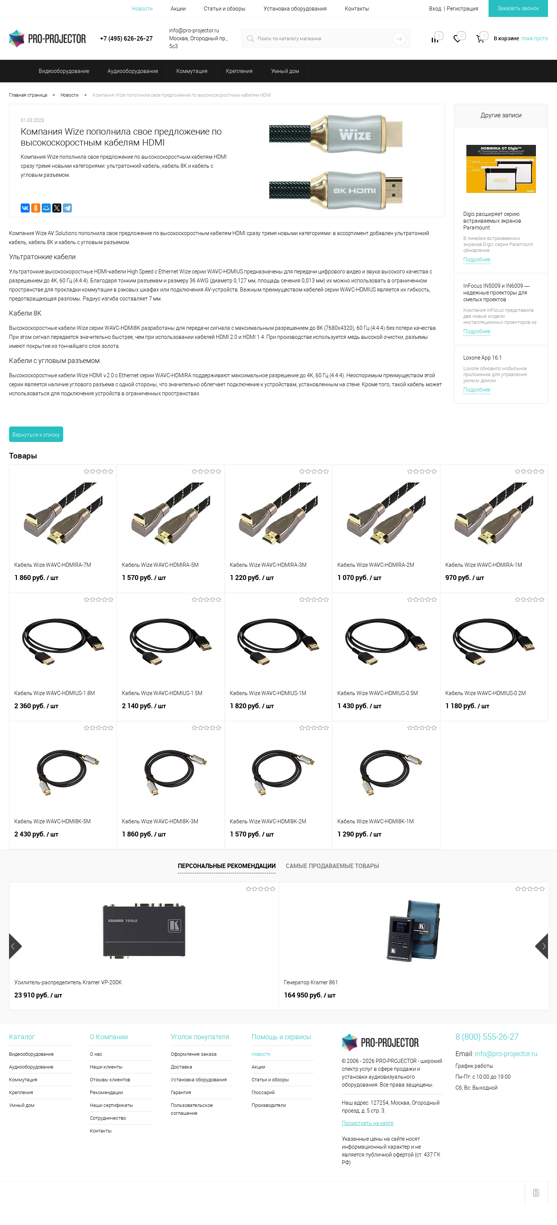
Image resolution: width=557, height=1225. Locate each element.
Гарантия (181, 1092)
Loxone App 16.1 (482, 358)
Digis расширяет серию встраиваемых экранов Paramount (492, 221)
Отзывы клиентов (110, 1079)
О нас (96, 1054)
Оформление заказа (194, 1054)
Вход (435, 9)
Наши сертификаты (111, 1105)
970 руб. (494, 582)
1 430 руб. (386, 710)
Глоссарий (263, 1092)
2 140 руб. (170, 710)
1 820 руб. (278, 710)
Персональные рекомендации (227, 866)
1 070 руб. (386, 582)
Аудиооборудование (31, 1067)
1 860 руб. (63, 582)
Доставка (181, 1067)
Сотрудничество (108, 1118)
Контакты (357, 9)
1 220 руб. (278, 582)
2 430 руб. (63, 838)
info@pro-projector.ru (506, 1054)
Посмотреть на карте (367, 1123)
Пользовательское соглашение (192, 1109)
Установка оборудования (295, 9)
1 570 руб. (170, 582)
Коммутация (23, 1079)
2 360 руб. (63, 710)
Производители (269, 1105)
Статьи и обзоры (225, 9)
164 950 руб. (174, 995)
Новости (142, 9)
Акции (178, 9)
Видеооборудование (31, 1054)
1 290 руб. (386, 838)
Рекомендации (106, 1092)
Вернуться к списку (36, 435)
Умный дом (22, 1105)
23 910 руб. (38, 995)
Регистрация (462, 9)
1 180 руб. (494, 710)
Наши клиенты (106, 1067)
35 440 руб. (442, 995)
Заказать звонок (518, 8)
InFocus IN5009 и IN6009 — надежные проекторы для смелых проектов (496, 292)
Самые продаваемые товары (332, 866)
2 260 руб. (306, 995)
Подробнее (476, 260)
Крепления (21, 1092)
